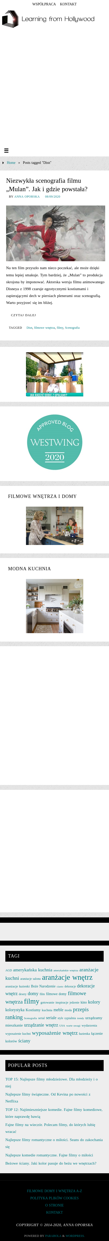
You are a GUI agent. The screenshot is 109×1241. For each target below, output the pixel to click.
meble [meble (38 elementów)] (58, 1010)
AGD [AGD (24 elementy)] (8, 970)
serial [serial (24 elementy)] (41, 1018)
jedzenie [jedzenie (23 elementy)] (74, 1002)
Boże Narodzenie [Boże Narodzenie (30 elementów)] (43, 986)
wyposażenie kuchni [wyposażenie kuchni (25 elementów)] (18, 1033)
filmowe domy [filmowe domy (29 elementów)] (56, 994)
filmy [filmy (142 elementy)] (31, 1001)
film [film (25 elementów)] (42, 994)
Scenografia (72, 327)
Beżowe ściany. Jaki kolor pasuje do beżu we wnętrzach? (50, 1163)
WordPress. (75, 1236)
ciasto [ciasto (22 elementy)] (60, 986)
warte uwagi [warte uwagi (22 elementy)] (73, 1025)
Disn (29, 327)
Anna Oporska (27, 196)
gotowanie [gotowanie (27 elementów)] (47, 1002)
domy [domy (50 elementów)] (33, 993)
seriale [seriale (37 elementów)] (51, 1018)
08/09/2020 (52, 196)
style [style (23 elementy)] (60, 1018)
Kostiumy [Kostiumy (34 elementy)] (33, 1010)
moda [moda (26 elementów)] (68, 1010)
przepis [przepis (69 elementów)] (81, 1009)
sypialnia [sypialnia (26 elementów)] (70, 1018)
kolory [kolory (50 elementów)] (94, 1002)
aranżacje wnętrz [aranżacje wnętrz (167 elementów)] (67, 977)
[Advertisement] (53, 88)
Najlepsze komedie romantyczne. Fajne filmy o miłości (49, 1155)
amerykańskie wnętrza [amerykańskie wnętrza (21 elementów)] (65, 970)
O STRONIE (54, 1205)
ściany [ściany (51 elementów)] (24, 1040)
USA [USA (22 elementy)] (62, 1025)
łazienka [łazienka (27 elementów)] (84, 1033)
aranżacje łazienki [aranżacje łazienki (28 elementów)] (17, 986)
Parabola (53, 1236)
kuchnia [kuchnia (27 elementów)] (47, 1010)
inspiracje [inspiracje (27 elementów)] (62, 1002)
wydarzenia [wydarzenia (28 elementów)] (89, 1025)
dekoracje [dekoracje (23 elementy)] (70, 986)
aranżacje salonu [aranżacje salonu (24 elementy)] (30, 979)
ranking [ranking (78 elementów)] (14, 1017)
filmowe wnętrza (44, 327)
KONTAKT (68, 4)
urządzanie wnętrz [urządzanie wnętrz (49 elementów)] (41, 1025)
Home (11, 163)
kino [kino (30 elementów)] (83, 1002)
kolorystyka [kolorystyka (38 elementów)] (14, 1010)
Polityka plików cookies (54, 1198)
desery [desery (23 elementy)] (22, 994)
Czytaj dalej (23, 315)
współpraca (44, 4)
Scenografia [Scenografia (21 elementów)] (30, 1018)
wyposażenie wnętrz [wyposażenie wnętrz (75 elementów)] (55, 1033)
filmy (60, 327)
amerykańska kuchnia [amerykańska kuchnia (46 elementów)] (32, 969)
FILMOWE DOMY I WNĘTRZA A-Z (54, 1191)
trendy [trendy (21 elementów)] (80, 1018)
